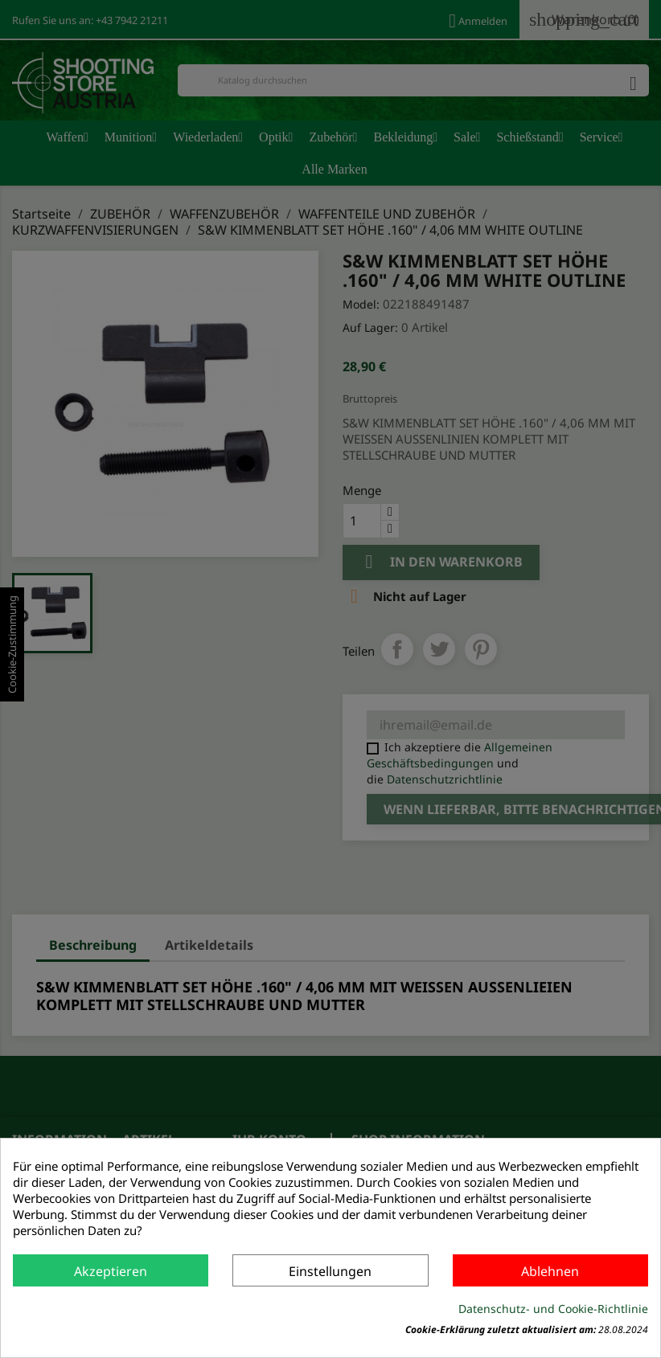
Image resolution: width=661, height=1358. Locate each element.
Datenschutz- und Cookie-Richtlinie (553, 1308)
